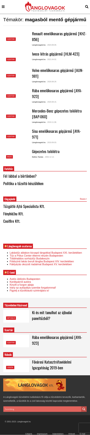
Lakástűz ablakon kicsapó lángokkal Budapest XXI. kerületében (46, 252)
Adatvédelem (57, 434)
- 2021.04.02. (51, 59)
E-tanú (11, 272)
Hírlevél (71, 434)
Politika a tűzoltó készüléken (23, 183)
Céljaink (28, 434)
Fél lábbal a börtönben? (20, 176)
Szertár (11, 39)
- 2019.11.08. (51, 122)
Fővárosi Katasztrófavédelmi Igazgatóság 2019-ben (51, 364)
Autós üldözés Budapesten (25, 279)
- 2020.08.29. (51, 82)
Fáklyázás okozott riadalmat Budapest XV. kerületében (41, 264)
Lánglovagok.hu (38, 45)
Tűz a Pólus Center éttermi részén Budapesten (36, 255)
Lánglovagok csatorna (19, 246)
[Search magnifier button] (84, 409)
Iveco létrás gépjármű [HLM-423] (55, 54)
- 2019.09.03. (51, 142)
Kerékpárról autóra (20, 282)
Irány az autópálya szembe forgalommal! (33, 287)
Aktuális (11, 318)
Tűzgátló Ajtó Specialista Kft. (24, 206)
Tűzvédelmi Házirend (15, 305)
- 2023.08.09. (51, 45)
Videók (10, 367)
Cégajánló (9, 199)
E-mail (82, 434)
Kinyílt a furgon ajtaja (22, 284)
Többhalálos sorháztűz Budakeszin (30, 258)
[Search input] (42, 409)
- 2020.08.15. (51, 102)
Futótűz (8, 169)
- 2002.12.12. (49, 157)
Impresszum (42, 434)
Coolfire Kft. (11, 221)
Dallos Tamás (37, 157)
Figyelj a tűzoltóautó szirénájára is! (29, 290)
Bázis (9, 157)
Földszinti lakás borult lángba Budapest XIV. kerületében (42, 261)
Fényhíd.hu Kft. (13, 213)
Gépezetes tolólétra (45, 151)
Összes (83, 199)
